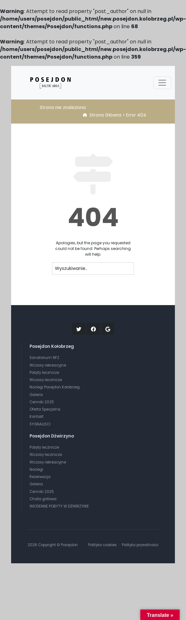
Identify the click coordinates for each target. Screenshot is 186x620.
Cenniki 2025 (42, 402)
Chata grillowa (43, 499)
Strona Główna (105, 115)
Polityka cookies (102, 544)
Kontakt (36, 416)
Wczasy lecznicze (46, 379)
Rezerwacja (40, 476)
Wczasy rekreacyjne (48, 365)
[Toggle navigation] (162, 82)
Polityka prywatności (140, 544)
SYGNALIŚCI (40, 424)
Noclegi (36, 469)
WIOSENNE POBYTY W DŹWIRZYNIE (59, 506)
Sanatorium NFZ (44, 357)
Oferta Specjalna (45, 409)
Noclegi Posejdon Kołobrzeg (55, 387)
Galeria (36, 394)
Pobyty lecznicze (44, 372)
